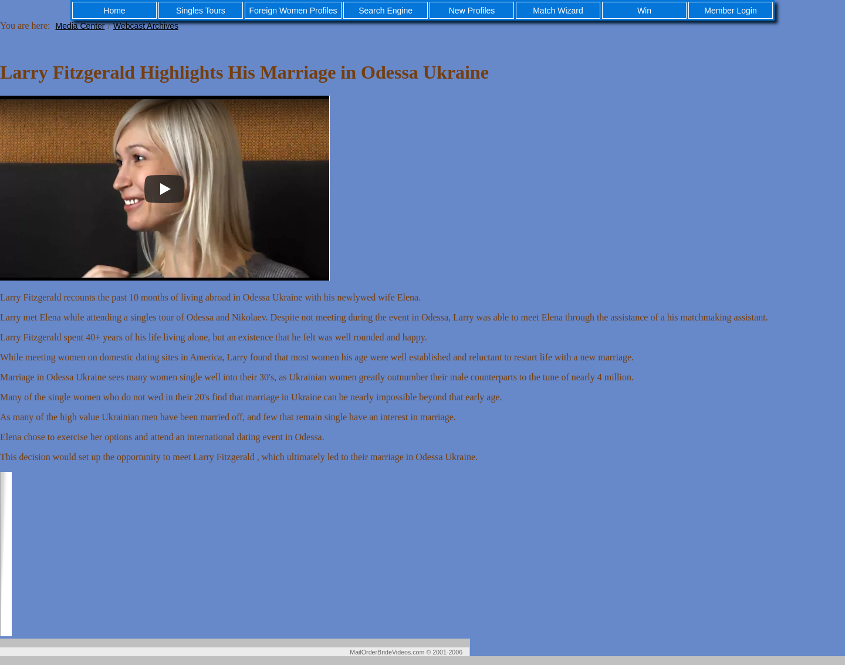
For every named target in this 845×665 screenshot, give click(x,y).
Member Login (730, 10)
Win (644, 10)
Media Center (79, 26)
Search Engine (386, 10)
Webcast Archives (145, 26)
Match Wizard (558, 10)
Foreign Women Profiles (293, 10)
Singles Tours (200, 10)
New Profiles (472, 10)
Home (114, 10)
